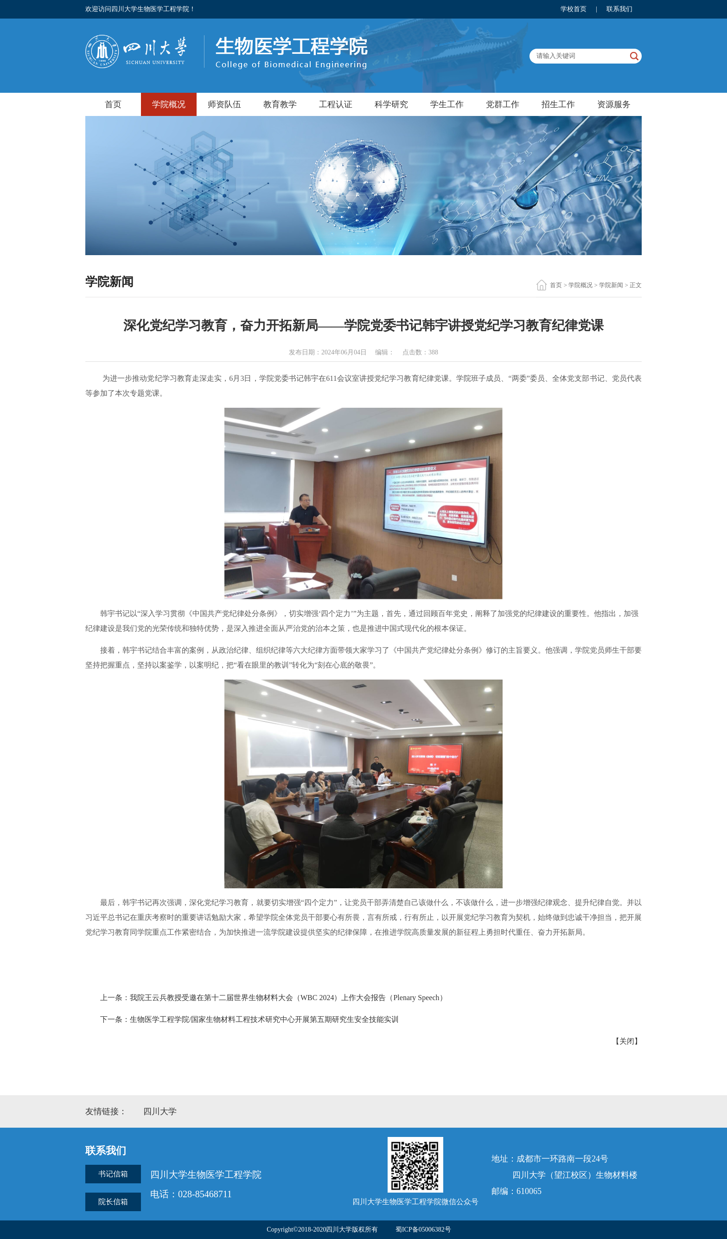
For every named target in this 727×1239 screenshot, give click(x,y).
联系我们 (619, 9)
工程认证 (335, 104)
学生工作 (447, 104)
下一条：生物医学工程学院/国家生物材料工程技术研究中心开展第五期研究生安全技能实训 (249, 1019)
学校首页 (574, 9)
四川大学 (160, 1111)
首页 (113, 104)
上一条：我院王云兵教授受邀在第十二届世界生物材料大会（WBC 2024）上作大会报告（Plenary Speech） (273, 997)
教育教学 (280, 104)
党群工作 (502, 104)
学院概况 (168, 104)
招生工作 (558, 104)
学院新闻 (611, 285)
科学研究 (391, 104)
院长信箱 (113, 1202)
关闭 (626, 1041)
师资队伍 (224, 104)
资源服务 (614, 104)
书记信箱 (113, 1174)
